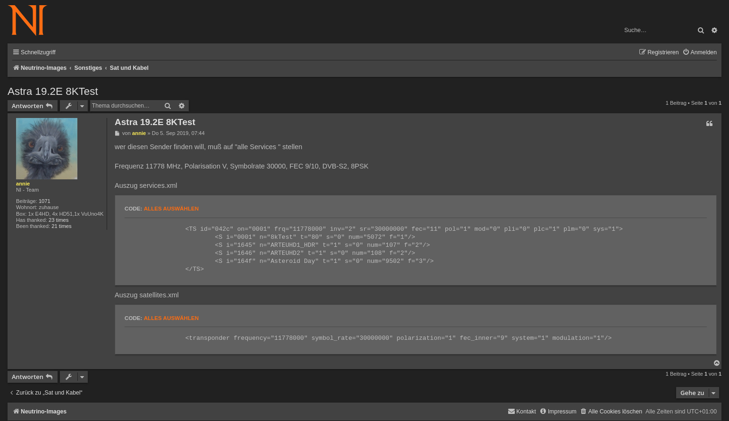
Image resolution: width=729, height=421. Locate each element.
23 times (58, 220)
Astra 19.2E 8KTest (53, 91)
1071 (44, 201)
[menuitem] (699, 52)
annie (23, 183)
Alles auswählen (171, 208)
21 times (61, 226)
